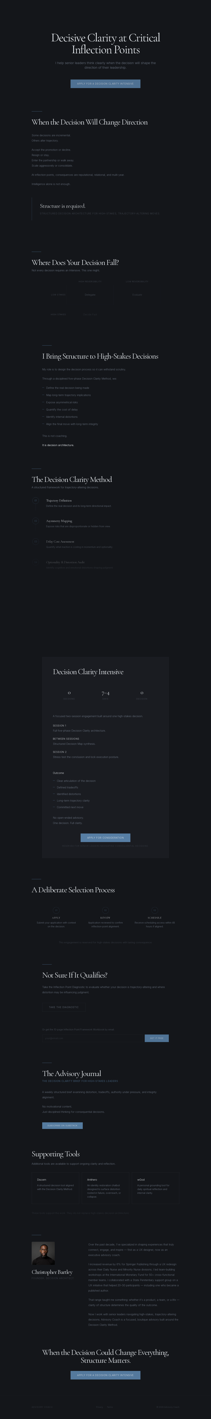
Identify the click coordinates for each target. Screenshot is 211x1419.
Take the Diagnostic (64, 1008)
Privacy (99, 1407)
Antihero (92, 1179)
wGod (141, 1179)
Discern (41, 1179)
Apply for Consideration (105, 838)
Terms (110, 1407)
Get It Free (157, 1041)
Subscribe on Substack (62, 1127)
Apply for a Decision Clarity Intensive (105, 1377)
